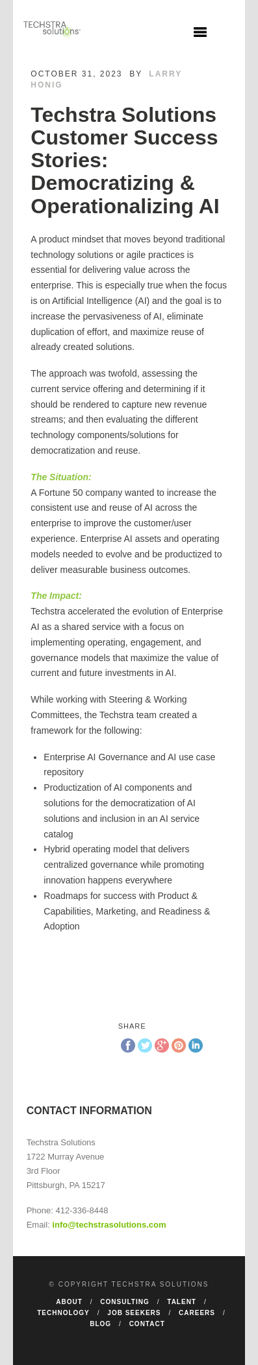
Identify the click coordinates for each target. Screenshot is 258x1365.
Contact (147, 1323)
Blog (100, 1323)
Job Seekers (134, 1312)
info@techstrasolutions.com (109, 1225)
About (69, 1301)
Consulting (124, 1301)
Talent (181, 1301)
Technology (63, 1312)
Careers (197, 1312)
